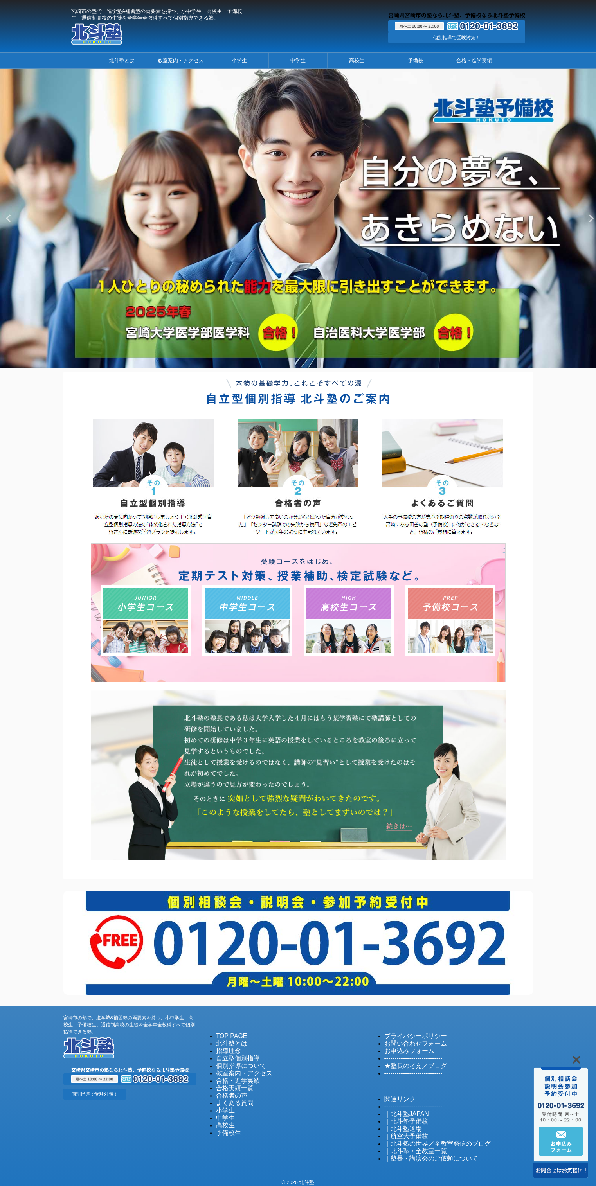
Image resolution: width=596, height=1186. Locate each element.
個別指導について (236, 1062)
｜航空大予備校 (402, 1130)
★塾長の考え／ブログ (409, 1062)
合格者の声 (228, 1090)
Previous (7, 218)
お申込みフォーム (404, 1048)
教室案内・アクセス (180, 60)
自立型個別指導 (234, 1055)
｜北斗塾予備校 (402, 1116)
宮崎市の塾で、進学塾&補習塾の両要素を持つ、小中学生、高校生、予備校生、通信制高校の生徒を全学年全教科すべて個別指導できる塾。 (129, 1023)
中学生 (298, 60)
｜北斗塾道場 (399, 1123)
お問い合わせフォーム (409, 1041)
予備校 (415, 60)
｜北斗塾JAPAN (402, 1109)
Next (589, 218)
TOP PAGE (228, 1034)
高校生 (356, 60)
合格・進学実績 (474, 60)
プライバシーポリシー (409, 1034)
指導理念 (226, 1048)
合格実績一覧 (231, 1083)
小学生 (239, 60)
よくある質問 (231, 1097)
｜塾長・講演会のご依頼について (422, 1151)
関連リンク (397, 1095)
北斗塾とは (122, 60)
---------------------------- (408, 1055)
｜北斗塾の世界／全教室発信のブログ (427, 1137)
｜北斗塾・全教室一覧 (409, 1144)
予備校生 (226, 1125)
